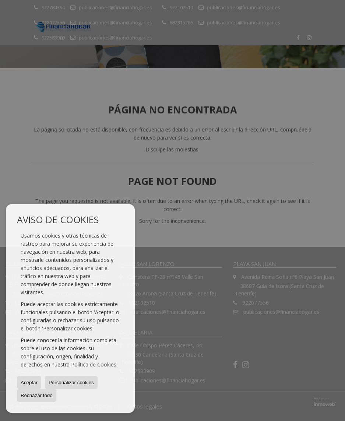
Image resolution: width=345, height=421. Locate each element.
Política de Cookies (93, 364)
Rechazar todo (37, 395)
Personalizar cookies (71, 382)
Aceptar (29, 382)
